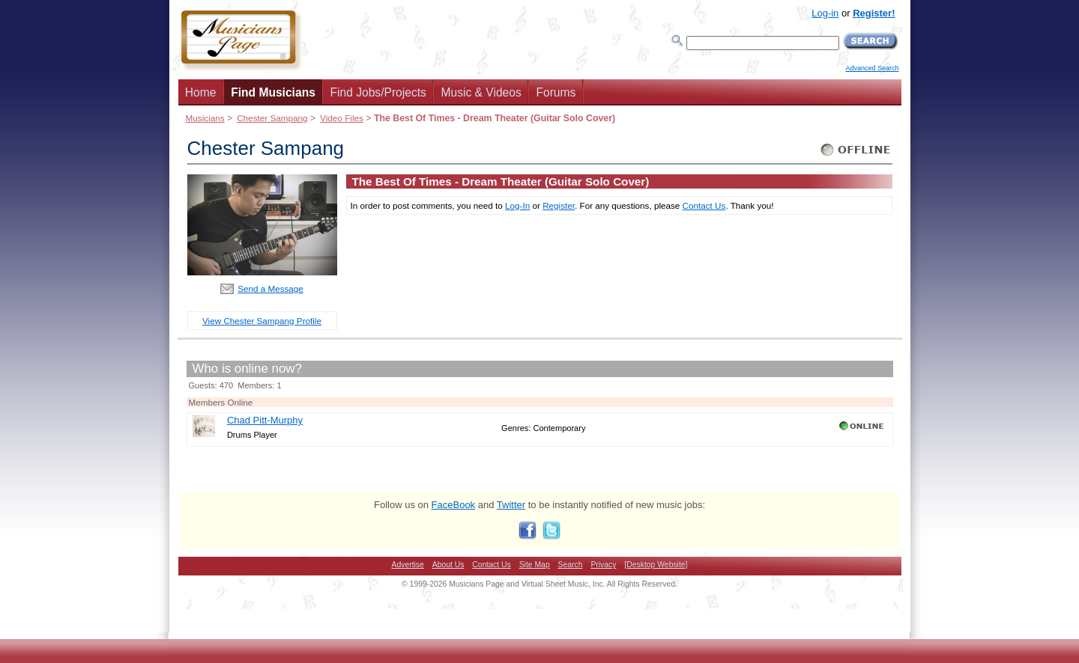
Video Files (341, 118)
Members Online (221, 402)
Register (558, 205)
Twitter (511, 504)
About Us (448, 564)
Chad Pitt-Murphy (265, 420)
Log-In (517, 205)
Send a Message (270, 288)
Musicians (205, 118)
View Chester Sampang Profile (261, 321)
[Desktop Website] (655, 564)
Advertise (408, 564)
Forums (555, 92)
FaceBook (454, 504)
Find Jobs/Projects (378, 92)
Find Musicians (273, 92)
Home (201, 92)
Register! (874, 13)
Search (570, 564)
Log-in (824, 13)
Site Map (534, 564)
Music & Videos (481, 92)
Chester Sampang (272, 118)
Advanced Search (871, 68)
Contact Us (704, 205)
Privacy (603, 564)
